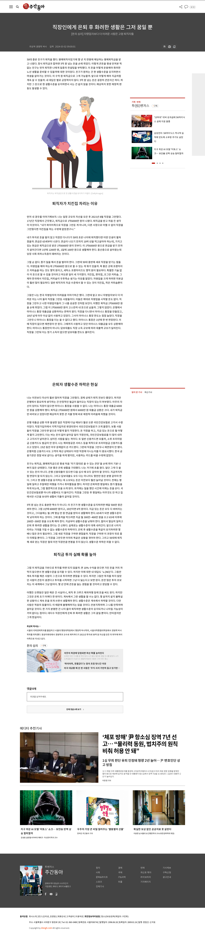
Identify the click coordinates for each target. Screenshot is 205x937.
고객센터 (70, 916)
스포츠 (99, 882)
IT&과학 (122, 877)
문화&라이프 (102, 877)
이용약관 (79, 916)
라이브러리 (145, 877)
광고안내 (167, 877)
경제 (120, 868)
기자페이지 (145, 882)
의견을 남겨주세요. (38, 696)
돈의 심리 (32, 646)
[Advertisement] (68, 355)
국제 (120, 872)
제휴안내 (61, 916)
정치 (98, 868)
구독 (44, 645)
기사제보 (167, 868)
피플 (120, 882)
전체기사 (100, 886)
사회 (98, 872)
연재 (142, 868)
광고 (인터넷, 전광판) (47, 916)
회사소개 (33, 916)
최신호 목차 (145, 872)
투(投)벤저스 (140, 106)
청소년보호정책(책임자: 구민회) (115, 916)
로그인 (193, 7)
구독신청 (167, 872)
